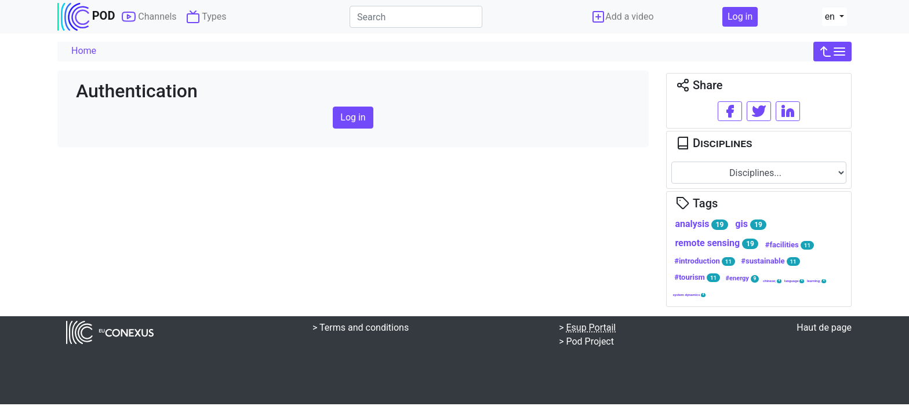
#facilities (789, 245)
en (831, 16)
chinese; (772, 281)
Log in (740, 16)
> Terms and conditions (360, 327)
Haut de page (824, 327)
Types (206, 17)
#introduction (704, 261)
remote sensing (716, 243)
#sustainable (770, 261)
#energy (742, 278)
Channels (149, 17)
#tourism (697, 277)
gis (750, 224)
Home (83, 50)
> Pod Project (586, 341)
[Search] (416, 17)
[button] (832, 51)
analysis (701, 224)
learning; (816, 281)
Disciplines (714, 143)
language (794, 281)
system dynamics (689, 294)
